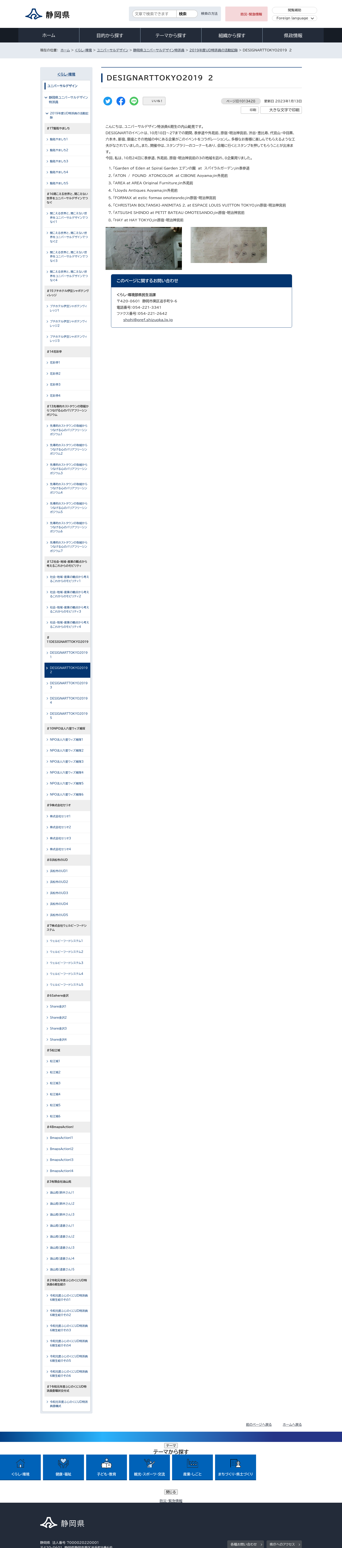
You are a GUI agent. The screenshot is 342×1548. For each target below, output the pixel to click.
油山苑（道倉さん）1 (62, 1225)
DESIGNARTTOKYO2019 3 (70, 685)
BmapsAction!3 (62, 1159)
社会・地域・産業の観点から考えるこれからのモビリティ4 (69, 624)
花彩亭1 (55, 362)
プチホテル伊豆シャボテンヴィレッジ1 (68, 308)
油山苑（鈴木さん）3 (62, 1214)
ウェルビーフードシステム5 (66, 984)
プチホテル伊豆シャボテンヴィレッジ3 (68, 338)
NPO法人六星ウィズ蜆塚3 (67, 761)
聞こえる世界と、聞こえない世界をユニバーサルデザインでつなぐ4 (69, 276)
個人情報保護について (109, 1510)
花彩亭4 (55, 395)
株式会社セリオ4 (60, 849)
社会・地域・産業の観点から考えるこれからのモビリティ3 (69, 609)
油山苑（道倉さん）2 (62, 1236)
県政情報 (293, 35)
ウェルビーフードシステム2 (66, 951)
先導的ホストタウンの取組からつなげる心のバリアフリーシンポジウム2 (68, 449)
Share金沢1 (58, 1006)
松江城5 (55, 1105)
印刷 (253, 110)
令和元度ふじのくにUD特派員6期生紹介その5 (69, 1358)
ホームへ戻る (292, 1424)
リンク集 (251, 1510)
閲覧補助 (294, 10)
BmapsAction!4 (62, 1171)
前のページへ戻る (259, 1424)
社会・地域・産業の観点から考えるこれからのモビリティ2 (69, 594)
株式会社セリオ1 (60, 816)
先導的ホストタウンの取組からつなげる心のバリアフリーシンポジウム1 (68, 430)
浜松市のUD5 (59, 915)
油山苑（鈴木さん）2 (62, 1203)
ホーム (48, 35)
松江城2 (55, 1072)
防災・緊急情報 (251, 14)
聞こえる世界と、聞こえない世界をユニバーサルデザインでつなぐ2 (69, 237)
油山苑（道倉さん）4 (62, 1258)
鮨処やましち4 (59, 172)
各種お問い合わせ (244, 1483)
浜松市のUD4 (59, 904)
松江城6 (55, 1116)
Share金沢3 (58, 1028)
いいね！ (157, 101)
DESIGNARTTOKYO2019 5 (70, 715)
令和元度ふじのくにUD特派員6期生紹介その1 (69, 1297)
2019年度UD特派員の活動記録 (213, 50)
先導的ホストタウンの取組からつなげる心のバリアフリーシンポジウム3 (68, 469)
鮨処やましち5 (59, 183)
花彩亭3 (55, 384)
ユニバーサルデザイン (112, 50)
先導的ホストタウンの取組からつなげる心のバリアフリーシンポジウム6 (68, 527)
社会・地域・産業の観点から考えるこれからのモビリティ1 (69, 579)
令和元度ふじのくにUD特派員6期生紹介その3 (69, 1327)
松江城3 (55, 1083)
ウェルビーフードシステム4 (66, 973)
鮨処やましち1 (59, 139)
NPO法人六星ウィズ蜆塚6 (67, 794)
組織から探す (232, 35)
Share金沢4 (58, 1039)
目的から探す (109, 35)
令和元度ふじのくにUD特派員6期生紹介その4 (69, 1343)
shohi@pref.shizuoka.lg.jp (148, 320)
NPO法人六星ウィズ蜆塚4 (67, 772)
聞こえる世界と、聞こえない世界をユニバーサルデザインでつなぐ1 (69, 217)
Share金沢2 (58, 1017)
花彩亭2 (55, 373)
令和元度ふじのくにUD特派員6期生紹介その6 (69, 1373)
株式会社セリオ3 (60, 838)
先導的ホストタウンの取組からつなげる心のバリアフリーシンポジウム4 (68, 488)
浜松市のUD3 (59, 893)
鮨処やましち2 (59, 150)
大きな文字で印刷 (284, 110)
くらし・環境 (83, 50)
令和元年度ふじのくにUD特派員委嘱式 (69, 1404)
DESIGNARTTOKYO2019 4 (70, 700)
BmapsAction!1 (61, 1137)
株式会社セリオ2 (60, 827)
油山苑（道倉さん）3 (62, 1247)
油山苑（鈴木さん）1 (62, 1192)
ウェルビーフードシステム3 (66, 963)
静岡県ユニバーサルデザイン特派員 (159, 50)
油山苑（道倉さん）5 (62, 1269)
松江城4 (55, 1094)
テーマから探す (171, 35)
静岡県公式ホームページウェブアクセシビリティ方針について (185, 1510)
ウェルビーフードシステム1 (66, 941)
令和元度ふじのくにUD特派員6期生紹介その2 (69, 1312)
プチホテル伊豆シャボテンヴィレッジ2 (68, 323)
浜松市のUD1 (59, 871)
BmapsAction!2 (62, 1149)
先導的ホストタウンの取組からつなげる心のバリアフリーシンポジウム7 (68, 546)
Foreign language (292, 18)
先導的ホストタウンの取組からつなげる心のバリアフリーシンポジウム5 (68, 507)
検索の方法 (209, 13)
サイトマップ (281, 1510)
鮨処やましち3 (59, 161)
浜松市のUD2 (59, 882)
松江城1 (55, 1061)
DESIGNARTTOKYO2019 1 (70, 654)
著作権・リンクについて (60, 1510)
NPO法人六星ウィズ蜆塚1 (66, 739)
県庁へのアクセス (282, 1483)
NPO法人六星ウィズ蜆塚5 (67, 783)
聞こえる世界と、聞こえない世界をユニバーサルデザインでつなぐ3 (69, 256)
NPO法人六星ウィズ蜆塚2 (67, 750)
